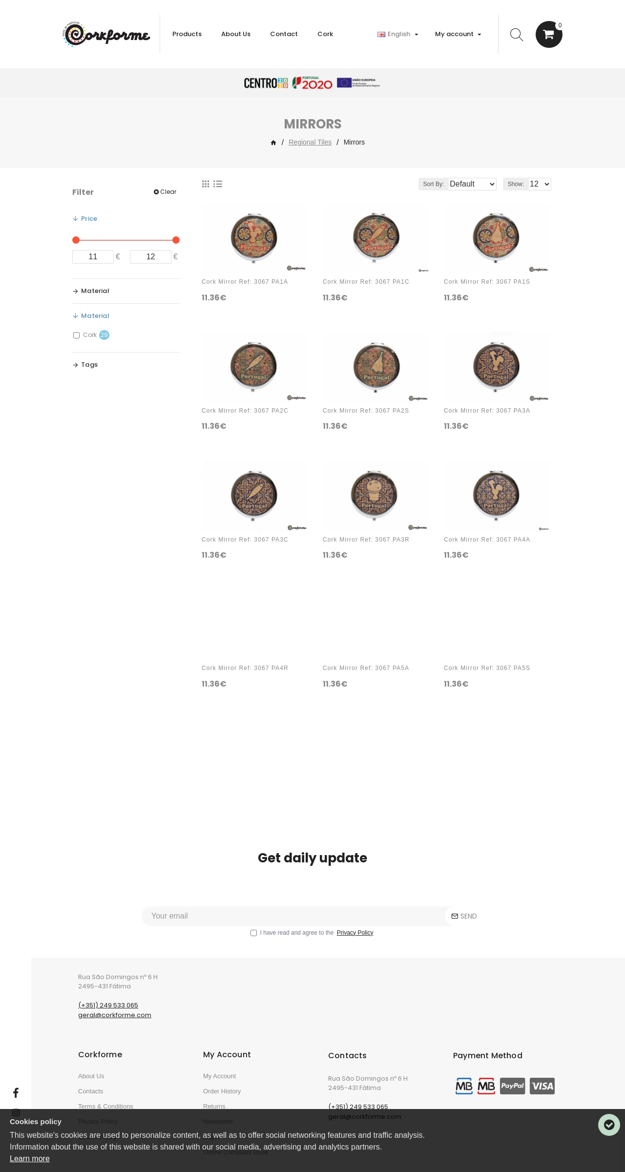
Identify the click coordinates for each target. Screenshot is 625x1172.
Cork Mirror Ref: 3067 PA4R (245, 668)
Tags (89, 364)
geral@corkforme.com (114, 1034)
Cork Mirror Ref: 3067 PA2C (245, 410)
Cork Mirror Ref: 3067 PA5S (487, 668)
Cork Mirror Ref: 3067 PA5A (366, 668)
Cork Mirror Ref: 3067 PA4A (487, 539)
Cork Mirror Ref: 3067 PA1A (245, 281)
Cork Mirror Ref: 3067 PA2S (366, 410)
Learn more (30, 1158)
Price (89, 218)
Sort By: (426, 184)
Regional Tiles (310, 142)
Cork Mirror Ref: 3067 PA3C (245, 539)
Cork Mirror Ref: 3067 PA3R (366, 539)
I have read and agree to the (312, 952)
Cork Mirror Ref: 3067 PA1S (487, 281)
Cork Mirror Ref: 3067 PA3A (487, 410)
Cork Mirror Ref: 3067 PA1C (366, 281)
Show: (519, 184)
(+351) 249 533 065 (108, 1024)
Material (95, 290)
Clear (168, 192)
